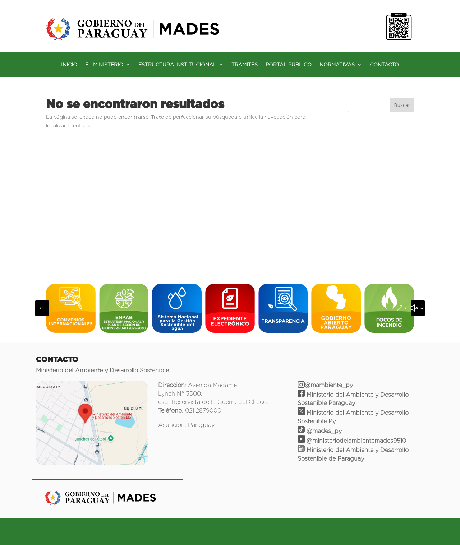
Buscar (402, 105)
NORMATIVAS (337, 64)
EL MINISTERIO (104, 64)
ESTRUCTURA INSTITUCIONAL (177, 64)
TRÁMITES (244, 64)
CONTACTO (384, 64)
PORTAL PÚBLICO (289, 64)
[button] (42, 308)
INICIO (69, 64)
